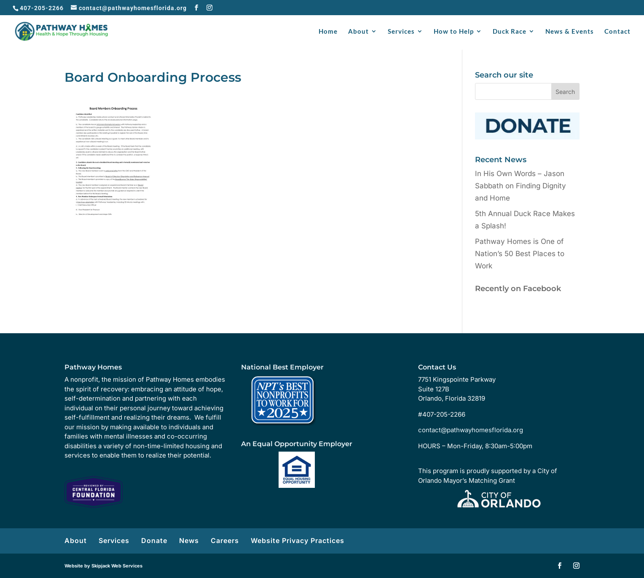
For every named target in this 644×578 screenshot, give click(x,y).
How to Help (454, 31)
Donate (154, 540)
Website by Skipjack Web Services (103, 566)
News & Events (569, 31)
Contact (617, 31)
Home (328, 31)
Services (401, 31)
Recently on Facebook (518, 288)
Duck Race (509, 31)
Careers (225, 540)
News (189, 540)
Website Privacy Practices (297, 540)
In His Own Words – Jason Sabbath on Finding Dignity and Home (520, 185)
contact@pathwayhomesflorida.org (470, 430)
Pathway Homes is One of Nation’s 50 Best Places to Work (519, 253)
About (358, 31)
